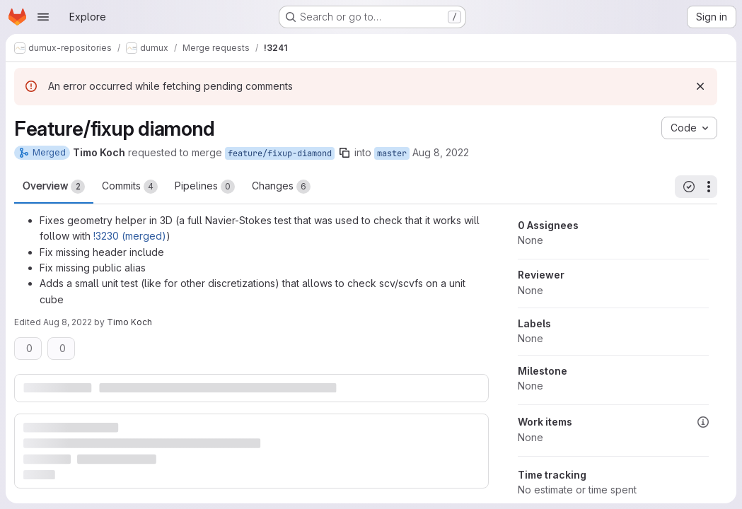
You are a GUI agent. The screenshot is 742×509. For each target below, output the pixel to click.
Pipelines (205, 187)
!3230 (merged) (129, 236)
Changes (281, 187)
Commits (130, 187)
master (392, 153)
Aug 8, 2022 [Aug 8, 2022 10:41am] (440, 152)
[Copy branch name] (344, 152)
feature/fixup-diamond (280, 153)
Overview (54, 187)
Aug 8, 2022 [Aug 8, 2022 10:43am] (67, 322)
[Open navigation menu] (43, 17)
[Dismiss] (700, 86)
